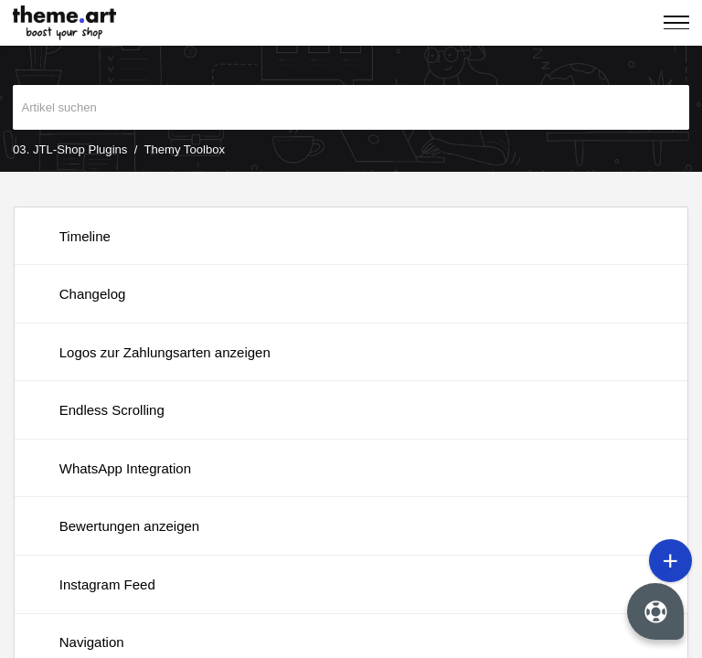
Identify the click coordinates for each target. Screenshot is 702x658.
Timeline (85, 236)
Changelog (92, 294)
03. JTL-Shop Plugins (70, 149)
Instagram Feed (107, 584)
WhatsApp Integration (125, 468)
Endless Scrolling (112, 410)
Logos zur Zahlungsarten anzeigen (165, 352)
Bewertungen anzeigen (129, 526)
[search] (351, 108)
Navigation (91, 642)
